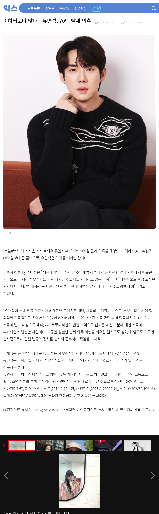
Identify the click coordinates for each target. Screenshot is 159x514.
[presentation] (4, 445)
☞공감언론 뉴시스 (17, 409)
